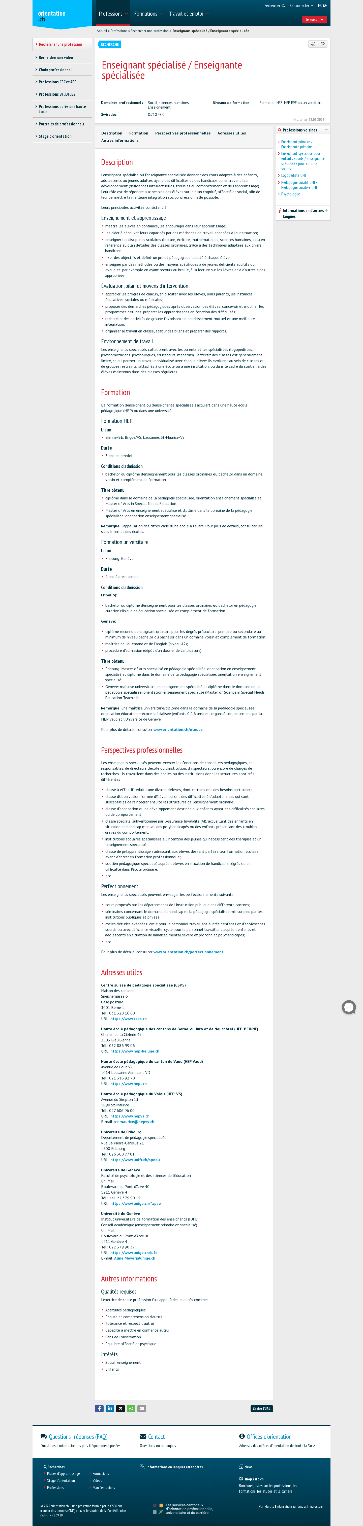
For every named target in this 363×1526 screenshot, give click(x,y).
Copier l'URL (261, 1408)
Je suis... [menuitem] (315, 19)
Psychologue (290, 193)
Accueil (102, 30)
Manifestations (104, 1487)
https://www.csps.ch (128, 1018)
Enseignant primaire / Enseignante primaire (296, 144)
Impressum (316, 1506)
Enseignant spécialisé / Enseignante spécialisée (210, 30)
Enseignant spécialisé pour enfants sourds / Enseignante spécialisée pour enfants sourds (303, 161)
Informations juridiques (292, 1506)
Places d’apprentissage (63, 1473)
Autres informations (120, 140)
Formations (101, 1473)
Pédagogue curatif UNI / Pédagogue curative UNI (299, 185)
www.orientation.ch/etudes (178, 729)
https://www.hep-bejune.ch (134, 1051)
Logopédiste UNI (293, 175)
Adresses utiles (232, 132)
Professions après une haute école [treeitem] (62, 109)
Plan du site (266, 1506)
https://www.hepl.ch (128, 1083)
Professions (119, 30)
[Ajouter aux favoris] (322, 44)
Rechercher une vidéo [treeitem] (56, 57)
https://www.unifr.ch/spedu (135, 1159)
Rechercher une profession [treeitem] (60, 44)
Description (111, 132)
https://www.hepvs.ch (129, 1115)
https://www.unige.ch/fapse (135, 1203)
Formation (138, 132)
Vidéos (97, 1480)
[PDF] (313, 44)
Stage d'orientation (61, 1480)
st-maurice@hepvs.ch (134, 1121)
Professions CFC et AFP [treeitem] (58, 82)
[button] (99, 1408)
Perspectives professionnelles (183, 132)
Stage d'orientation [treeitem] (55, 136)
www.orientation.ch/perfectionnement (188, 951)
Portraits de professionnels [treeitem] (61, 124)
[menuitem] (113, 13)
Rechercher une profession (150, 30)
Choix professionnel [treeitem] (55, 70)
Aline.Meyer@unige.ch (134, 1258)
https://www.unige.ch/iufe (134, 1252)
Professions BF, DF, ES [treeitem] (57, 94)
